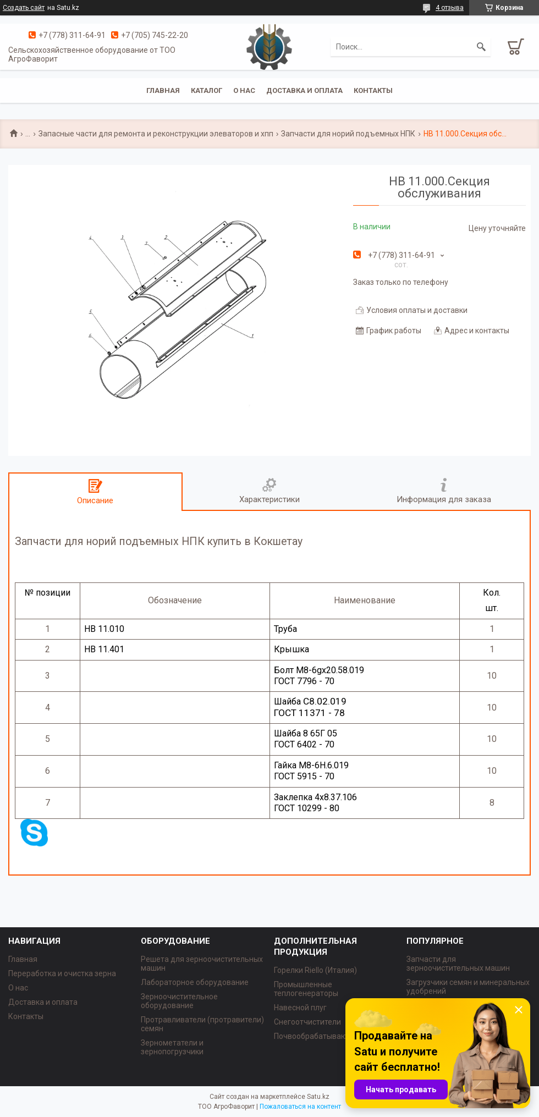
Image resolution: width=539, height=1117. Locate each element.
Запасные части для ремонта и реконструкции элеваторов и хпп (155, 133)
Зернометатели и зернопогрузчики (172, 1047)
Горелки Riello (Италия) (315, 970)
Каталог (206, 90)
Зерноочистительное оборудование (179, 1001)
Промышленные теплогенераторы (306, 989)
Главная (163, 90)
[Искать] (481, 47)
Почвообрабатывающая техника (333, 1036)
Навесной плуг (300, 1007)
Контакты (373, 90)
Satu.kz (318, 1097)
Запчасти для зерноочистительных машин (458, 963)
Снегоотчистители (307, 1021)
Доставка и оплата (304, 90)
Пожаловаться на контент (300, 1106)
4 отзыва (450, 8)
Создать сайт (24, 8)
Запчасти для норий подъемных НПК (348, 133)
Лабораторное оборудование (195, 982)
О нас (244, 90)
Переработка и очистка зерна (62, 973)
